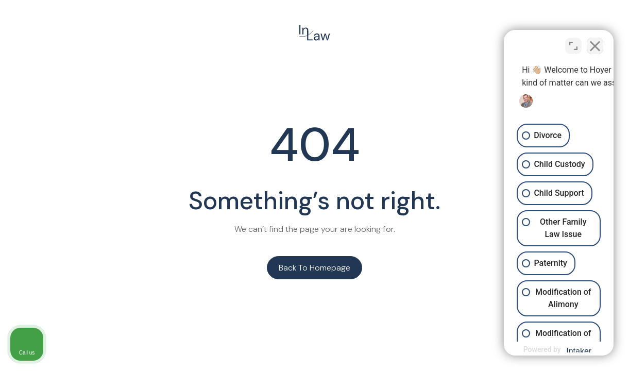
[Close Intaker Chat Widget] (595, 41)
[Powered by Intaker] (540, 349)
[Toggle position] (573, 41)
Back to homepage (314, 267)
